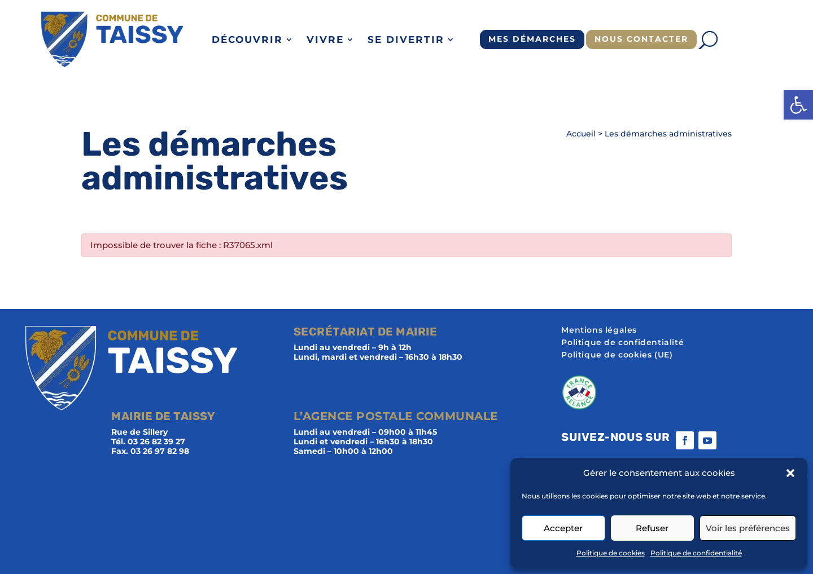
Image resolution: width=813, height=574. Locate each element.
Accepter (563, 528)
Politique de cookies (610, 553)
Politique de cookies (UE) (616, 355)
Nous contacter (641, 39)
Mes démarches (532, 39)
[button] (798, 105)
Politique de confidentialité (696, 553)
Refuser (652, 528)
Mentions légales (599, 330)
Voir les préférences (748, 528)
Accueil (581, 134)
